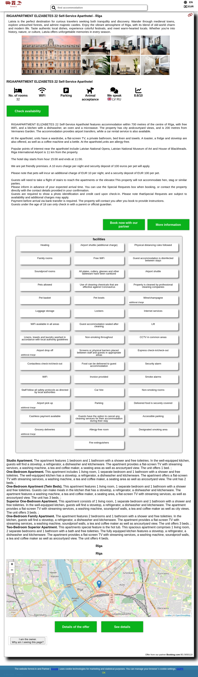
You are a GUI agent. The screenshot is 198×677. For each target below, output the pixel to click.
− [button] (12, 570)
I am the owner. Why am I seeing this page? (28, 641)
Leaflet (168, 615)
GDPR (180, 669)
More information (168, 224)
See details (122, 627)
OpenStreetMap (182, 615)
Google (54, 669)
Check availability (28, 111)
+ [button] (12, 564)
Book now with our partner (124, 224)
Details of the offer (75, 627)
